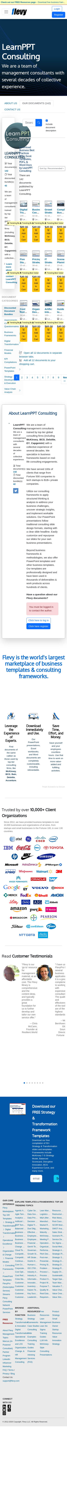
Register (58, 14)
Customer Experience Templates (20, 1283)
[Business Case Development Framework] (36, 204)
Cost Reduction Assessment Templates (20, 1275)
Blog (13, 1374)
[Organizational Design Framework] (36, 303)
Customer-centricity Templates (20, 1297)
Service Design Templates (58, 1239)
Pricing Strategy (37, 261)
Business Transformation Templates (20, 1243)
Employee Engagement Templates (32, 1236)
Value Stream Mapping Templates (58, 1297)
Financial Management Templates (32, 1243)
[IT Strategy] (48, 253)
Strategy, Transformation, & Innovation (22, 1322)
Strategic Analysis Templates (58, 1250)
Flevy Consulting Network (7, 1301)
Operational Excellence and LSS (20, 1340)
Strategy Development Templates (58, 1265)
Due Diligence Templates (32, 1228)
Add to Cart (24, 235)
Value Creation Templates (58, 1293)
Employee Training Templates (32, 1239)
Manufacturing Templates (45, 1221)
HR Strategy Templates (32, 1257)
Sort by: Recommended (51, 168)
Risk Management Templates (58, 1218)
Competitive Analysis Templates (20, 1257)
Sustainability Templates (58, 1275)
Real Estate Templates (45, 1293)
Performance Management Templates (45, 1250)
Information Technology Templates (32, 1279)
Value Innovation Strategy (56, 1340)
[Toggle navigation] (6, 12)
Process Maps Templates (45, 1275)
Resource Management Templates (58, 1210)
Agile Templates (20, 1214)
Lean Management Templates (45, 1210)
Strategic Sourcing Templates (58, 1257)
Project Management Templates (45, 1283)
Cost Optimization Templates (20, 1272)
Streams (6, 1294)
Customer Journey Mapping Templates (20, 1286)
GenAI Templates (32, 1247)
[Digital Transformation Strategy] (23, 204)
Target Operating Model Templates (58, 1279)
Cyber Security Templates (32, 1210)
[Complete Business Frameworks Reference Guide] (61, 204)
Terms (11, 1370)
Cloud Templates (20, 1250)
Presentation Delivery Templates (45, 1261)
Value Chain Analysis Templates (58, 1290)
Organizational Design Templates (45, 1247)
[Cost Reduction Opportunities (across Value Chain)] (23, 303)
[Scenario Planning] (61, 253)
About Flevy (8, 1330)
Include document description (51, 127)
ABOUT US (10, 103)
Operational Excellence (8, 1240)
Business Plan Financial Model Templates (20, 1239)
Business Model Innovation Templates (20, 1232)
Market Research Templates (45, 1225)
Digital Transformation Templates (32, 1225)
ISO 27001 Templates (32, 1268)
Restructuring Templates (58, 1214)
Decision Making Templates (32, 1221)
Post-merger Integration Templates (45, 1257)
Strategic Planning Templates (58, 1254)
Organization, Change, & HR (21, 1351)
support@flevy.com (11, 1381)
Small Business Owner (56, 1322)
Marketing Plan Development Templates (45, 1228)
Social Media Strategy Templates (58, 1247)
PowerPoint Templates (8, 1276)
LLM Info (44, 1340)
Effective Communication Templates (32, 1232)
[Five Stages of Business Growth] (23, 253)
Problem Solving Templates (45, 1268)
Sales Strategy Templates (58, 1232)
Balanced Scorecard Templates (20, 1228)
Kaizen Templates (32, 1290)
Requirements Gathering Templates (45, 1297)
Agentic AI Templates (20, 1210)
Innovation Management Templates (32, 1283)
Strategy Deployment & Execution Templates (58, 1261)
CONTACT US (12, 109)
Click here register (38, 626)
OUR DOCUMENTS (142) (36, 103)
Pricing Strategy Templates (45, 1265)
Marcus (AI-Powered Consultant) (8, 1345)
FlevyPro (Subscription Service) (8, 1287)
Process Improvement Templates (45, 1272)
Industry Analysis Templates (32, 1275)
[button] (24, 1083)
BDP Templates (20, 1225)
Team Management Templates (58, 1283)
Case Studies (33, 1326)
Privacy (6, 1374)
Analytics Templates (20, 1218)
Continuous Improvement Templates (20, 1261)
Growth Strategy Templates (32, 1254)
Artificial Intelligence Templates (20, 1221)
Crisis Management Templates (20, 1279)
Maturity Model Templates (45, 1232)
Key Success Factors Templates (32, 1293)
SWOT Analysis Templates (58, 1228)
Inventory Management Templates (32, 1286)
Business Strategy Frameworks (32, 1319)
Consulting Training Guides (32, 1344)
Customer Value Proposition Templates (20, 1293)
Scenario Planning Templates (58, 1236)
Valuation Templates (58, 1286)
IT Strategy (50, 261)
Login (57, 8)
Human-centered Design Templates (32, 1265)
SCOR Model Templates (58, 1225)
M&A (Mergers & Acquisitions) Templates (45, 1218)
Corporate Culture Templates (20, 1268)
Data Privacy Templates (32, 1218)
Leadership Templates (32, 1297)
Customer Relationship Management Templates (20, 1290)
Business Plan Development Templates (20, 1236)
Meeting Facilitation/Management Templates (45, 1239)
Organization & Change (8, 1251)
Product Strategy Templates (45, 1279)
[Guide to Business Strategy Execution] (61, 303)
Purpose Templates (45, 1286)
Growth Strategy (50, 211)
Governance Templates (32, 1250)
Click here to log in (39, 620)
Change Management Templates (20, 1247)
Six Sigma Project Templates (58, 1243)
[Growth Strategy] (48, 204)
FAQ (5, 1370)
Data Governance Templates (32, 1214)
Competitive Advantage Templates (20, 1254)
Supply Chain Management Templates (58, 1272)
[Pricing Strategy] (36, 253)
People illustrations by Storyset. (53, 787)
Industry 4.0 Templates (32, 1272)
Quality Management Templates (45, 1290)
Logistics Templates (45, 1214)
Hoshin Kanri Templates (32, 1261)
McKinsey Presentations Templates (45, 1236)
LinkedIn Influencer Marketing (7, 1363)
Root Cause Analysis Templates (58, 1221)
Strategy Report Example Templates (58, 1268)
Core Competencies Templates (20, 1265)
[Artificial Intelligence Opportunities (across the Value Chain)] (48, 303)
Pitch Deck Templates (45, 1254)
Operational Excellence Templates (45, 1243)
